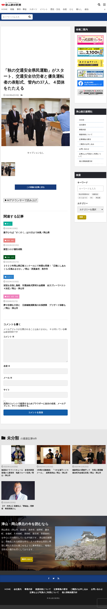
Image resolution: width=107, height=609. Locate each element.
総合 (91, 9)
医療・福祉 (11, 242)
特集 (13, 9)
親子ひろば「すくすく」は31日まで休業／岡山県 (31, 233)
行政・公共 (11, 259)
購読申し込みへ (27, 571)
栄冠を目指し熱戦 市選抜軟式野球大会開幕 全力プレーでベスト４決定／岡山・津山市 (34, 294)
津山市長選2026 (84, 201)
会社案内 (83, 126)
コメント (8, 345)
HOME (4, 9)
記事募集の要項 (86, 142)
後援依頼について (87, 137)
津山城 (81, 208)
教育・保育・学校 (13, 304)
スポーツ (35, 9)
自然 (68, 9)
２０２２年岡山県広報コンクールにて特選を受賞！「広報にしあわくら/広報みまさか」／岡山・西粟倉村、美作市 (35, 271)
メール (7, 386)
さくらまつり (83, 205)
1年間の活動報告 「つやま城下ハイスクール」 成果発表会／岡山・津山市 (53, 482)
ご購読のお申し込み (88, 148)
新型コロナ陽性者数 (14, 250)
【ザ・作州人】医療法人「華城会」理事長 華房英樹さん (18, 518)
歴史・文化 (58, 9)
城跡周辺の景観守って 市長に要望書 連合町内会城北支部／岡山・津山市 (88, 482)
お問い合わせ (85, 153)
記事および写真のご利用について (90, 160)
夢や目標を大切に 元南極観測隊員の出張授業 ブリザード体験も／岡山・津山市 (34, 314)
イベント (46, 9)
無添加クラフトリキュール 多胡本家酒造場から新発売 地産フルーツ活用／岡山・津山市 (18, 482)
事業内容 (83, 131)
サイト (6, 398)
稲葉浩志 (96, 201)
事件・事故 (23, 9)
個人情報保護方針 (87, 168)
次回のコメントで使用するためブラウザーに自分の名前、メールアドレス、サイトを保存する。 (34, 413)
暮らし (83, 9)
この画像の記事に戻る (35, 187)
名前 (6, 375)
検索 (81, 228)
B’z (92, 205)
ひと (75, 9)
